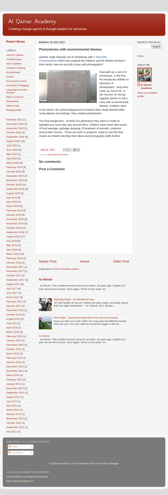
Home (84, 261)
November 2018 (15, 223)
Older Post (121, 261)
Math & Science (14, 97)
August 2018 (13, 236)
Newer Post (48, 261)
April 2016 (11, 327)
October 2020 (13, 132)
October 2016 (13, 314)
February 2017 (14, 301)
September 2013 (15, 392)
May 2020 (11, 154)
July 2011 (11, 431)
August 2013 (13, 397)
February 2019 (14, 210)
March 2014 (12, 375)
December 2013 (15, 388)
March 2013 (12, 409)
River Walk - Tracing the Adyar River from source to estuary (86, 317)
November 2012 (15, 418)
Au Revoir (45, 279)
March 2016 (12, 332)
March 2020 (12, 162)
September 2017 (15, 279)
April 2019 (11, 201)
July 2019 (11, 197)
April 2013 (11, 405)
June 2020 (12, 149)
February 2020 (14, 167)
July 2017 (11, 288)
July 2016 (11, 323)
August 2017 (13, 284)
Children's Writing (15, 68)
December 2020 (15, 124)
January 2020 (13, 171)
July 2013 (11, 401)
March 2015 (12, 353)
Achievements (14, 59)
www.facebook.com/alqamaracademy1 (27, 476)
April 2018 (11, 249)
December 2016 (15, 310)
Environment (13, 72)
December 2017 (15, 267)
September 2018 (15, 232)
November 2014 (15, 371)
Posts (13, 446)
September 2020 (15, 136)
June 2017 (12, 292)
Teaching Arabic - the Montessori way (74, 299)
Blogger (114, 463)
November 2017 (15, 271)
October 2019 (13, 184)
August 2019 (13, 193)
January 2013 (13, 414)
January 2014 (13, 384)
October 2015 (13, 349)
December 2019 (15, 176)
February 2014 (14, 379)
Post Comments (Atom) (66, 269)
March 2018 (12, 254)
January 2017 (13, 306)
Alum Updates (14, 63)
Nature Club (12, 105)
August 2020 (13, 141)
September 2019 (15, 189)
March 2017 (12, 297)
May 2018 (11, 245)
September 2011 (15, 427)
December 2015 (15, 344)
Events (10, 76)
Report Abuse (15, 41)
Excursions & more (58, 154)
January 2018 (13, 262)
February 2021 (14, 119)
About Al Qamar (14, 55)
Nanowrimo (12, 101)
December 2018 (15, 219)
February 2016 (14, 336)
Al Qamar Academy (32, 21)
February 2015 (14, 357)
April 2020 (11, 158)
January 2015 (13, 362)
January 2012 (13, 422)
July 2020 (11, 145)
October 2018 (13, 227)
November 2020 (15, 128)
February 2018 (14, 258)
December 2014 (15, 366)
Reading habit (13, 110)
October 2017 (13, 275)
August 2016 (13, 319)
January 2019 (13, 214)
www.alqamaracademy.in (19, 481)
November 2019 (15, 180)
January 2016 (13, 340)
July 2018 (11, 241)
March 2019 (12, 206)
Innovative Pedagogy (17, 85)
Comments (15, 452)
